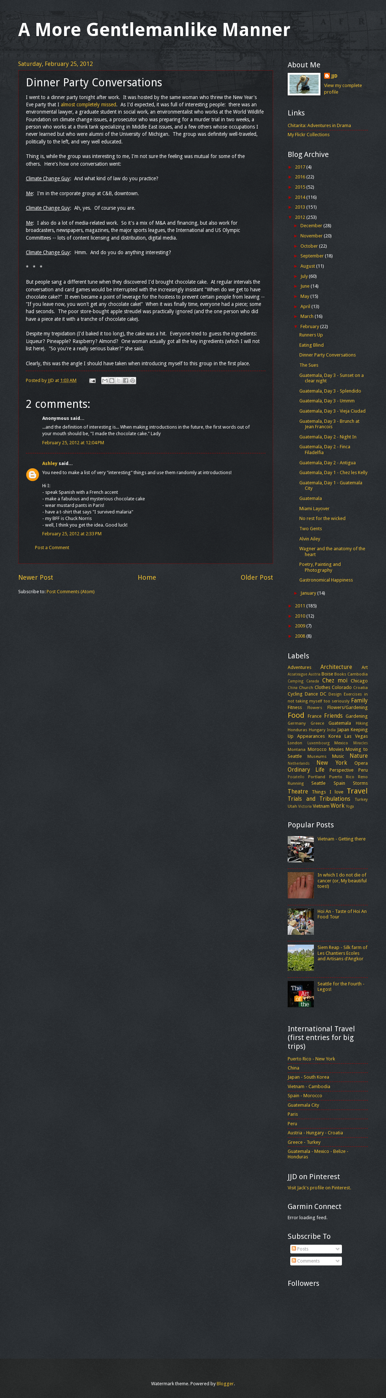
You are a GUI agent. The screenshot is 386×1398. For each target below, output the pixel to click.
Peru (363, 770)
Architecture (336, 667)
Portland (316, 776)
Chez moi (334, 680)
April (305, 306)
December (311, 225)
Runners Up (311, 335)
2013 (300, 207)
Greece (317, 723)
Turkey (361, 799)
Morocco (317, 749)
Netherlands (299, 763)
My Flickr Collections (309, 134)
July (304, 276)
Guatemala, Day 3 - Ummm (327, 400)
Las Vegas (356, 736)
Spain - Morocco (305, 1095)
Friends (333, 716)
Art (365, 667)
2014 (300, 197)
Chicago (359, 681)
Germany (297, 723)
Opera (361, 763)
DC (323, 694)
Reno (363, 776)
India (331, 730)
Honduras (297, 729)
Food (296, 715)
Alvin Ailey (309, 539)
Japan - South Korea (308, 1077)
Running (296, 783)
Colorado (342, 687)
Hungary (317, 729)
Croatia (360, 687)
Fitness (295, 707)
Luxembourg (318, 743)
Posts (300, 1249)
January (308, 593)
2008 (300, 636)
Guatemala (310, 498)
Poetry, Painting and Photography (320, 567)
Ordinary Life (306, 770)
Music (338, 756)
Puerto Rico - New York (311, 1059)
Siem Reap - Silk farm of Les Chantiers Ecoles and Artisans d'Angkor (342, 953)
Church (306, 687)
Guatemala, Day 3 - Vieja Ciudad (332, 411)
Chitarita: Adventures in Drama (319, 125)
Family (359, 700)
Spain (339, 783)
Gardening (357, 716)
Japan (343, 729)
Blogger (225, 1383)
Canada (312, 681)
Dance (311, 694)
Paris (293, 1114)
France (315, 716)
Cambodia (357, 674)
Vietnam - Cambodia (309, 1086)
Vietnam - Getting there (342, 839)
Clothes (322, 687)
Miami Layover (314, 508)
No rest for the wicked (322, 518)
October (309, 246)
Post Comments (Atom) (71, 591)
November (312, 236)
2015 (300, 187)
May (305, 296)
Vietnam (321, 806)
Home (147, 577)
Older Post (257, 577)
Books (340, 674)
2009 (300, 626)
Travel (357, 791)
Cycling (295, 694)
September (312, 256)
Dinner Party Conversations (327, 355)
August (308, 266)
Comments (306, 1261)
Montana (297, 749)
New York (331, 763)
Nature (359, 756)
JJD (334, 76)
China (293, 687)
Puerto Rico (341, 776)
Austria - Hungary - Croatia (315, 1132)
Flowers (314, 707)
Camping (295, 681)
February (310, 326)
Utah (292, 806)
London (295, 742)
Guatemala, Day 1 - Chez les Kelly (333, 472)
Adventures (299, 667)
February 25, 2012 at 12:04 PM (73, 442)
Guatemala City (303, 1105)
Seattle (318, 783)
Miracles (360, 743)
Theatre (298, 791)
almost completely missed (88, 104)
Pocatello (296, 777)
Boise (327, 674)
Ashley (50, 463)
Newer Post (35, 577)
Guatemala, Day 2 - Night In (328, 437)
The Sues (308, 365)
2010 (300, 616)
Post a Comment (52, 547)
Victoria (305, 806)
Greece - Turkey (304, 1142)
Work (337, 806)
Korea (334, 736)
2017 (300, 167)
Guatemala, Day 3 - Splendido (330, 391)
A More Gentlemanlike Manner (154, 29)
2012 (300, 217)
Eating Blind (311, 345)
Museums (317, 756)
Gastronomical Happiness (326, 580)
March (307, 316)
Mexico (341, 742)
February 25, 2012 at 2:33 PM (72, 533)
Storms (360, 783)
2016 (300, 177)
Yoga (350, 806)
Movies (336, 749)
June (305, 286)
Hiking (362, 723)
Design (335, 694)
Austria (314, 674)
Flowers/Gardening (347, 707)
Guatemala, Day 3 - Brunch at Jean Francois (329, 423)
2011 (300, 606)
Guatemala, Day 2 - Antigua (327, 462)
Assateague (297, 674)
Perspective (342, 770)
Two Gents (310, 528)
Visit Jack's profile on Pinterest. (319, 1187)
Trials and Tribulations (319, 799)
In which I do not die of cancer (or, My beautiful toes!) (342, 880)
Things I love (327, 792)
